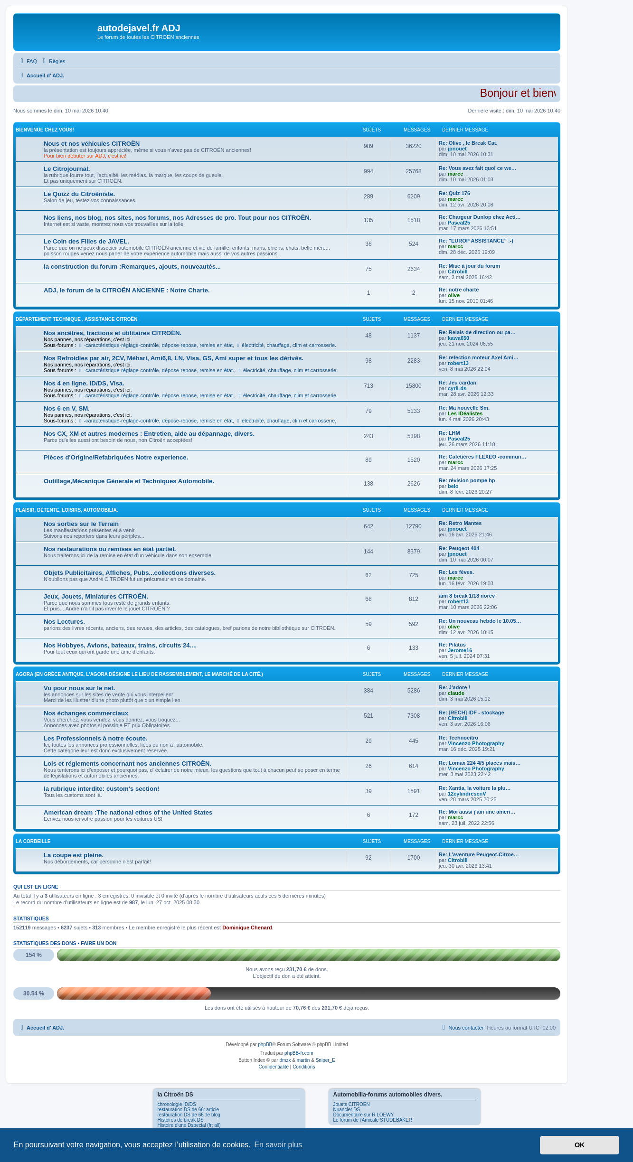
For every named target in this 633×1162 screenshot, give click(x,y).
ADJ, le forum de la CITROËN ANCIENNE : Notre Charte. (127, 290)
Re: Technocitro (458, 737)
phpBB (265, 1044)
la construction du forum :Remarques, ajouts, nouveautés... (132, 266)
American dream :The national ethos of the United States (128, 812)
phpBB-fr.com (298, 1053)
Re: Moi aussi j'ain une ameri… (477, 812)
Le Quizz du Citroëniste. (79, 193)
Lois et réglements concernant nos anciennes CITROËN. (127, 763)
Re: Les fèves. (456, 572)
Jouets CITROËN (351, 1104)
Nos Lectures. (64, 621)
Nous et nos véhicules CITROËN (92, 143)
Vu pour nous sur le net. (79, 688)
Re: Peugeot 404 (459, 548)
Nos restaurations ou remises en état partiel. (110, 549)
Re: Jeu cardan (457, 382)
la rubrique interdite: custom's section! (101, 788)
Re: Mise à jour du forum (469, 266)
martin (303, 1060)
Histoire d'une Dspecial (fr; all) (189, 1125)
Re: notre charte (459, 289)
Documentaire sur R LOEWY (363, 1114)
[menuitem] (27, 61)
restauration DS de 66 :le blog (189, 1114)
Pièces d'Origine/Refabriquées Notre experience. (116, 457)
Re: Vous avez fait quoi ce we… (478, 168)
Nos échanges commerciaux (86, 713)
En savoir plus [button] (278, 1145)
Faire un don (98, 943)
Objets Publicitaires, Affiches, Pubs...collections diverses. (130, 572)
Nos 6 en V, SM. (67, 408)
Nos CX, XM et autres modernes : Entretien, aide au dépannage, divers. (149, 433)
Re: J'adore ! (454, 687)
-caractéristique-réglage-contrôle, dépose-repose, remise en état (155, 345)
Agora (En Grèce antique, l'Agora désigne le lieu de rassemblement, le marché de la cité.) (139, 674)
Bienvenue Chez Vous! (45, 129)
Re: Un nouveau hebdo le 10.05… (480, 621)
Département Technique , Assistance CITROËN (77, 319)
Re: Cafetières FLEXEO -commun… (483, 456)
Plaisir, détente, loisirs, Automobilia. (67, 510)
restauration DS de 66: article (188, 1109)
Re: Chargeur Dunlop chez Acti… (480, 217)
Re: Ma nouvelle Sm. (464, 408)
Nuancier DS (346, 1109)
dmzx (285, 1060)
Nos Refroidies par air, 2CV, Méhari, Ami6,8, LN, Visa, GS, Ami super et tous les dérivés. (173, 358)
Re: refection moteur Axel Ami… (479, 357)
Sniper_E (325, 1060)
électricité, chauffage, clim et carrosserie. (286, 345)
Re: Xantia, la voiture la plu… (475, 788)
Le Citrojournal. (67, 168)
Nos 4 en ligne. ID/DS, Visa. (84, 383)
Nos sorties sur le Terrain (81, 523)
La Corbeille (33, 841)
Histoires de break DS (181, 1120)
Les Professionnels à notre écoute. (95, 738)
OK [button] (580, 1145)
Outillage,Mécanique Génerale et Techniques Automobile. (129, 481)
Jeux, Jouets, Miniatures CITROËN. (96, 596)
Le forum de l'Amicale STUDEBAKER (372, 1120)
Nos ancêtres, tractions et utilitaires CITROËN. (112, 333)
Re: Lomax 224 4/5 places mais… (479, 763)
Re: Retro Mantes (460, 523)
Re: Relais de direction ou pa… (477, 332)
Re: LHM (449, 433)
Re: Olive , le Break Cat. (468, 143)
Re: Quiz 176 (454, 193)
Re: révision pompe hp (467, 480)
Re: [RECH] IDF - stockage (471, 712)
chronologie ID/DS (177, 1104)
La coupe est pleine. (74, 855)
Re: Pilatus (452, 644)
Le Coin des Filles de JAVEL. (86, 241)
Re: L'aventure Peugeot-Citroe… (479, 854)
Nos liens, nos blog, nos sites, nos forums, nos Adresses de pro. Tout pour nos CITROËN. (177, 217)
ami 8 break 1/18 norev (467, 596)
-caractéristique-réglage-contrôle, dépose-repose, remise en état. (156, 370)
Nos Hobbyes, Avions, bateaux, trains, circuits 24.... (120, 645)
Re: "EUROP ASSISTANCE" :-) (476, 241)
